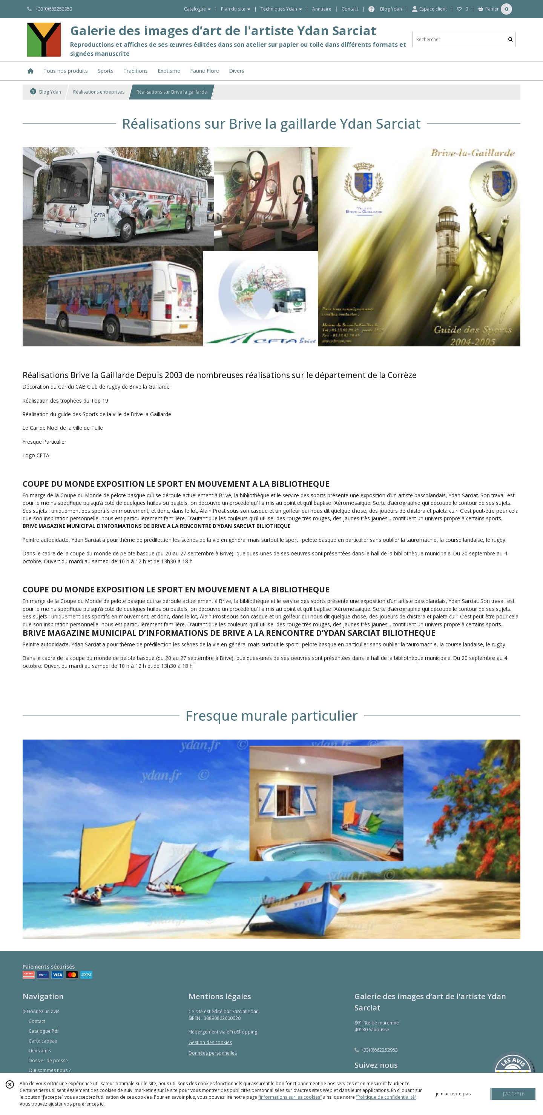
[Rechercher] (510, 39)
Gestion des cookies (210, 1042)
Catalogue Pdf (44, 1031)
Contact (350, 9)
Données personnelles (213, 1053)
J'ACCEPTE (513, 1093)
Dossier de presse (48, 1060)
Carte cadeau (43, 1041)
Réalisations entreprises (98, 92)
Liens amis (40, 1050)
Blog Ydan (45, 92)
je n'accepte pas (453, 1093)
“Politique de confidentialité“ (386, 1097)
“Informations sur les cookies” (290, 1097)
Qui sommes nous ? (50, 1070)
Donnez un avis (41, 1011)
